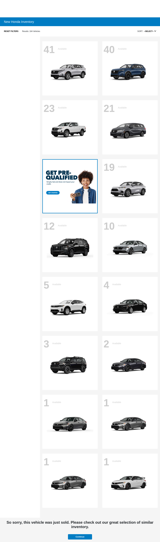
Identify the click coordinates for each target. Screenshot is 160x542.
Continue (80, 537)
